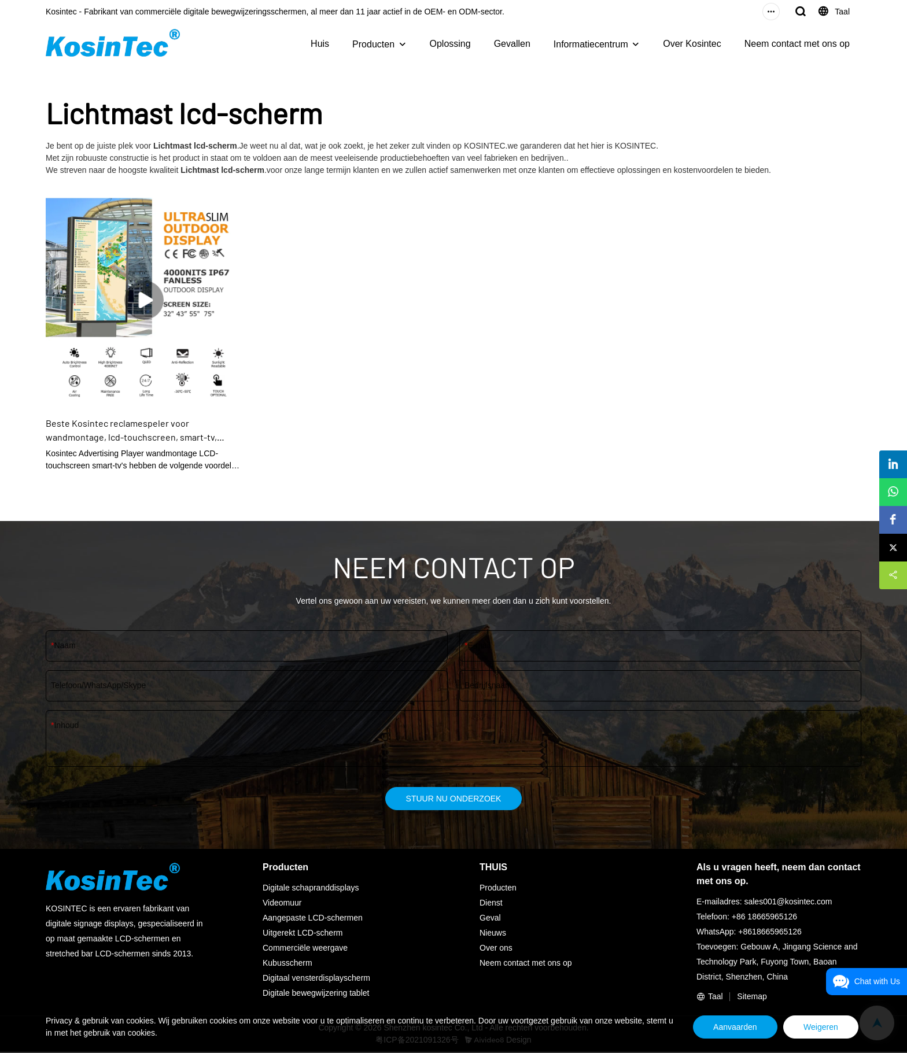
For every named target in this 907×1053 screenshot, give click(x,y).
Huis (320, 44)
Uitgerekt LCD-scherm (302, 934)
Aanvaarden (725, 1027)
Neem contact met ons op (797, 44)
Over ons (496, 949)
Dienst (491, 903)
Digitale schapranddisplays (311, 888)
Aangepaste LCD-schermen (313, 918)
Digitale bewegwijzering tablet (316, 994)
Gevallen (512, 44)
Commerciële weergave (305, 949)
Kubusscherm (287, 964)
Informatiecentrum (591, 44)
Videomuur (282, 903)
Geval (490, 918)
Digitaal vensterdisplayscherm (316, 979)
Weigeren (817, 1027)
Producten (373, 44)
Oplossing (450, 44)
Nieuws (493, 934)
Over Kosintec (692, 44)
